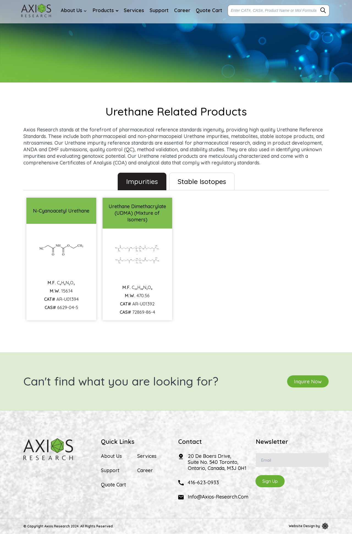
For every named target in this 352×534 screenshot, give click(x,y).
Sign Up (270, 481)
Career (145, 470)
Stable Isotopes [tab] (202, 181)
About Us (111, 456)
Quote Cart (113, 485)
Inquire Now (308, 381)
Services (146, 456)
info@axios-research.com (218, 497)
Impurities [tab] (142, 181)
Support (110, 470)
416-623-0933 (203, 482)
